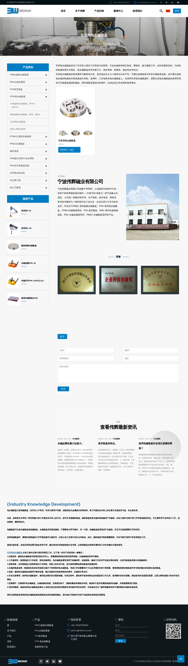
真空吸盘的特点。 (107, 443)
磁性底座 (14, 151)
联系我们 (137, 10)
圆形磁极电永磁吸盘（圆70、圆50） (25, 114)
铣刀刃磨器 (15, 187)
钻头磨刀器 (15, 180)
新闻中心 (118, 10)
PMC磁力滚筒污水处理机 (22, 158)
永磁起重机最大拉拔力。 (71, 443)
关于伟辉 (80, 10)
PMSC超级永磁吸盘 (19, 74)
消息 (9, 641)
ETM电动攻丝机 (17, 173)
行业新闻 (76, 439)
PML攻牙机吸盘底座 (19, 165)
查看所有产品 (41, 646)
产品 (9, 636)
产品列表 (99, 10)
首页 (63, 10)
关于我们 (11, 630)
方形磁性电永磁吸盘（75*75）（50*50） (23, 105)
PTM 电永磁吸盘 (93, 43)
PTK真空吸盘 (16, 89)
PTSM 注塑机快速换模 (20, 136)
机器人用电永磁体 (17, 129)
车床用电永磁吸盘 (17, 122)
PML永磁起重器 (17, 82)
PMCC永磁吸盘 (17, 143)
